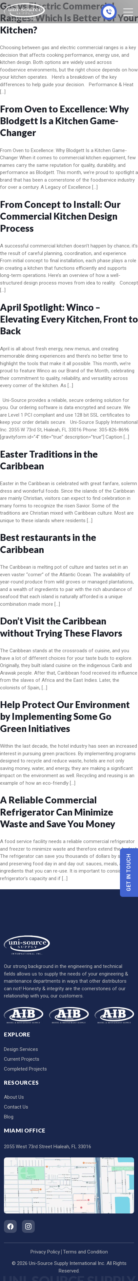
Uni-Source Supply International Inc (66, 1263)
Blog (8, 1117)
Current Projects (21, 1059)
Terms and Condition (85, 1252)
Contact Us (16, 1107)
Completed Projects (25, 1069)
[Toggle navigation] (128, 11)
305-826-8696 (109, 12)
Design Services (21, 1049)
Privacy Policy (45, 1252)
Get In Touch (129, 872)
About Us (14, 1097)
